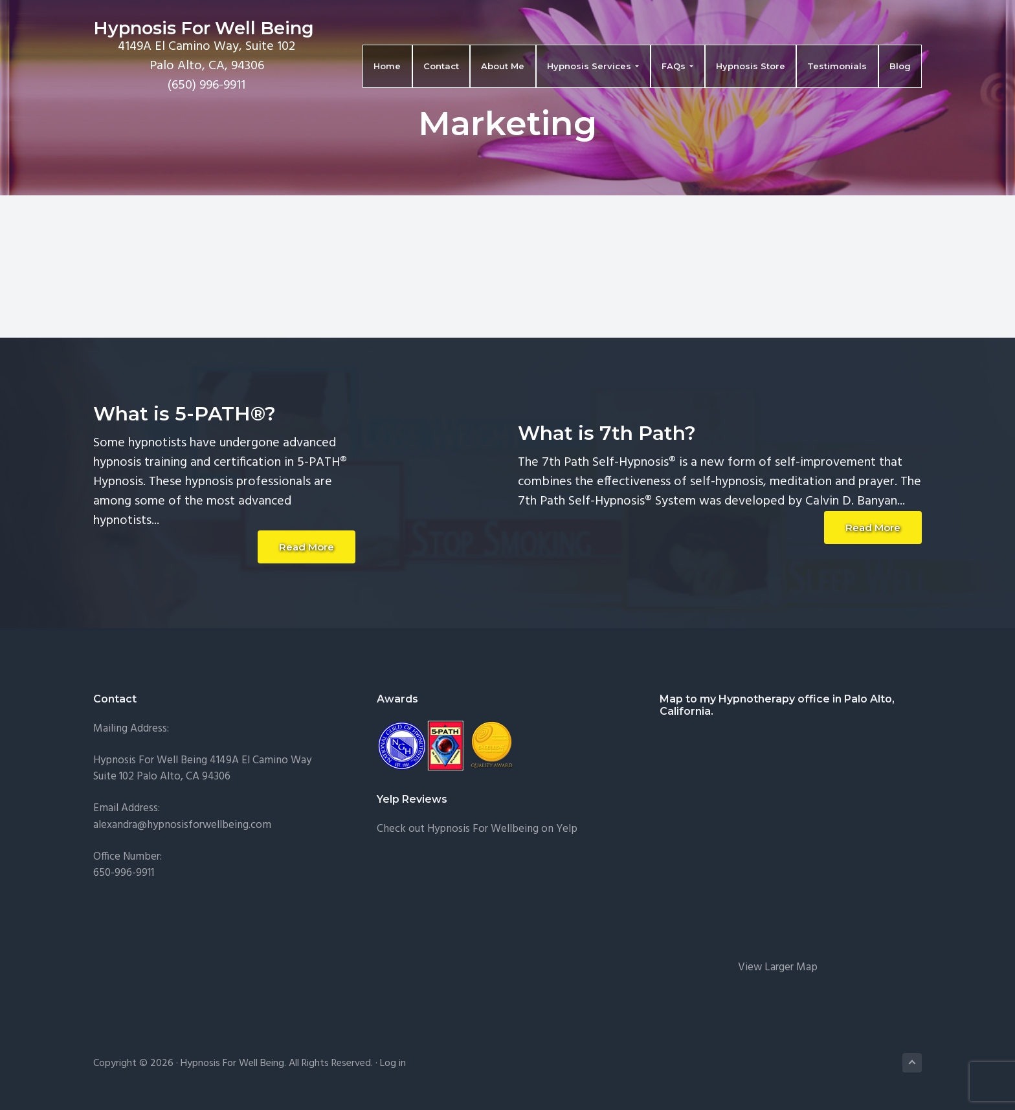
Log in (393, 1063)
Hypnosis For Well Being (203, 28)
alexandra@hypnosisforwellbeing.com (182, 825)
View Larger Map (778, 967)
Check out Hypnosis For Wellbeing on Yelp (477, 829)
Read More (306, 547)
